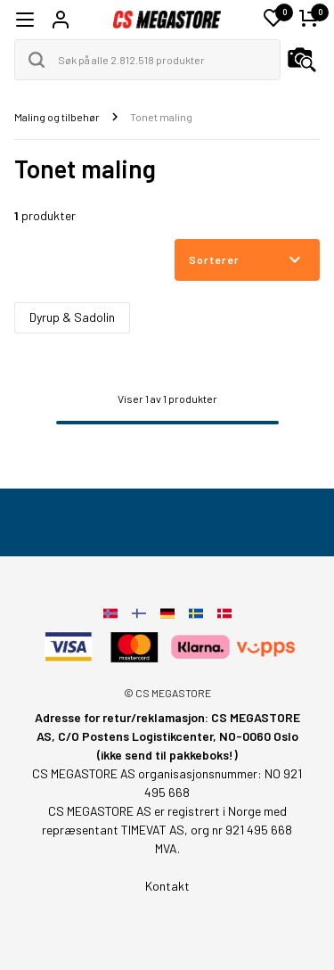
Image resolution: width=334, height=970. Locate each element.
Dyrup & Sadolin (72, 317)
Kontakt (167, 885)
